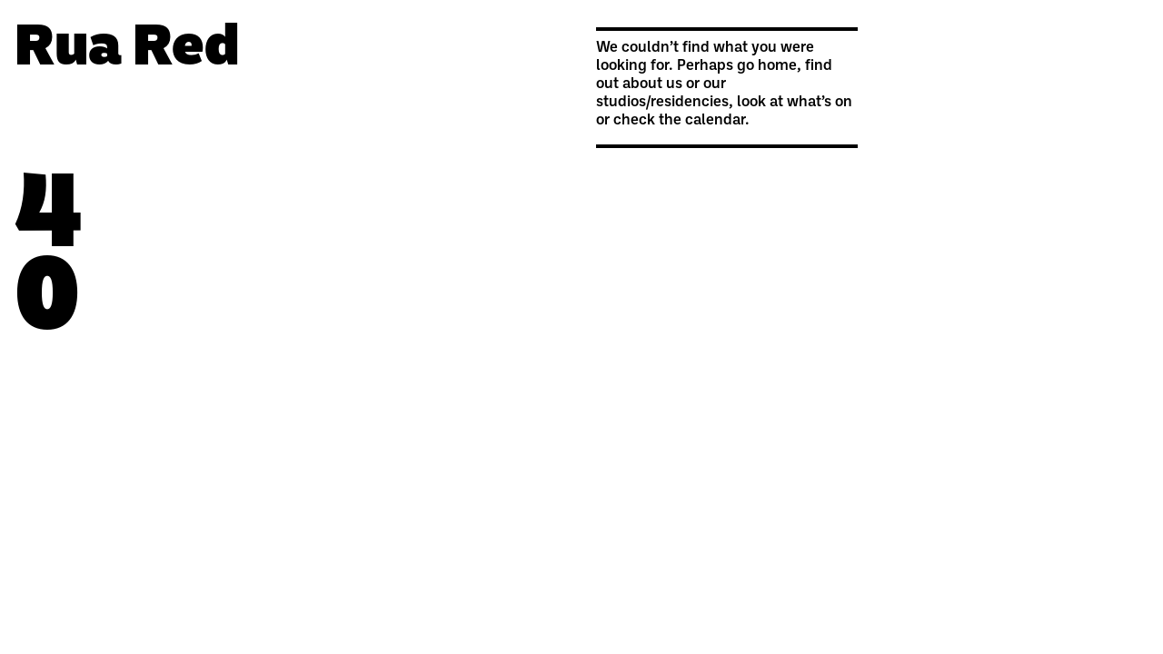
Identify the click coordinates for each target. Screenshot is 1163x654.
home (777, 66)
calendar (715, 121)
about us (652, 84)
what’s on (819, 102)
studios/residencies (662, 102)
